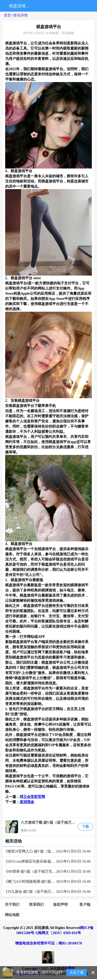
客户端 (84, 904)
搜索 (38, 6)
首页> (8, 15)
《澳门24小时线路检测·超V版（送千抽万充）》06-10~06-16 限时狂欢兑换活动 (49, 882)
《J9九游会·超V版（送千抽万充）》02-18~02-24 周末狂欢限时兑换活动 (49, 892)
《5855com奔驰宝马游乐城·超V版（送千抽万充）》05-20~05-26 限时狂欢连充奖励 (49, 861)
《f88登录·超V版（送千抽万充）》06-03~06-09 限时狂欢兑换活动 (49, 872)
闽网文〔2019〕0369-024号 (59, 933)
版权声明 (60, 904)
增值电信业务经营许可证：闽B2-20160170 (48, 943)
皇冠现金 (27, 802)
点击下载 (76, 972)
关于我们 (12, 904)
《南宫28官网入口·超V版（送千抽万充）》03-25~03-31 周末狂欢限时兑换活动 (49, 851)
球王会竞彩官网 (32, 797)
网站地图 (12, 915)
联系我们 (36, 904)
